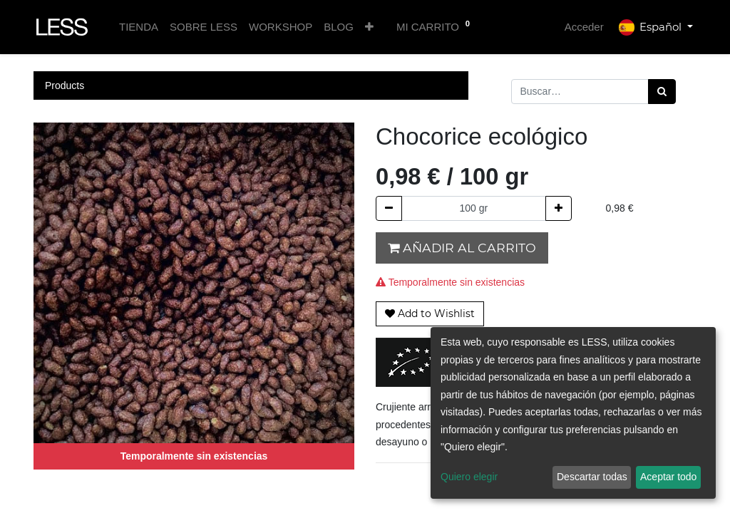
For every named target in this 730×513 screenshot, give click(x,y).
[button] (369, 27)
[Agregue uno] (558, 208)
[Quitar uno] (389, 208)
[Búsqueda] (662, 91)
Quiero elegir (469, 476)
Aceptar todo (668, 476)
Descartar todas (592, 476)
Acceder (584, 27)
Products (64, 85)
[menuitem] (138, 27)
